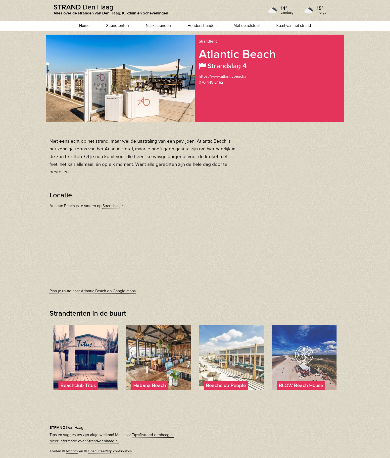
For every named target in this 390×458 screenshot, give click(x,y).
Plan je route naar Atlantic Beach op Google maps (92, 291)
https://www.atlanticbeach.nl (223, 76)
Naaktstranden (158, 25)
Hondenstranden (202, 25)
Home (84, 25)
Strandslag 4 (113, 206)
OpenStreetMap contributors (110, 451)
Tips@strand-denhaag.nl (153, 435)
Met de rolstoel (247, 25)
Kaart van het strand (293, 25)
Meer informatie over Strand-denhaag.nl (84, 441)
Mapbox (72, 451)
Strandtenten (117, 25)
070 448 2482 (211, 82)
